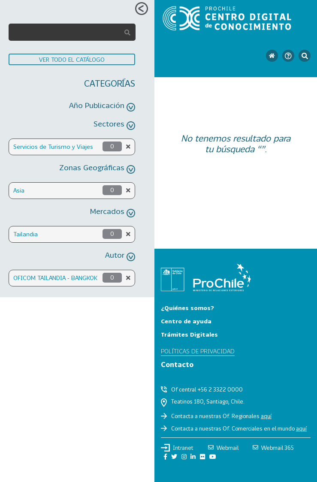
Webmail (223, 447)
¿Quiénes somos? (187, 307)
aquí (266, 416)
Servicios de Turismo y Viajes (53, 146)
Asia (18, 190)
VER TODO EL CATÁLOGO (72, 59)
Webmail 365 (273, 447)
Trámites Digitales (189, 334)
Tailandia (25, 234)
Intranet (177, 448)
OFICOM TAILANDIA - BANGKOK (55, 277)
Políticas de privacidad (198, 351)
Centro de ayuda (186, 321)
